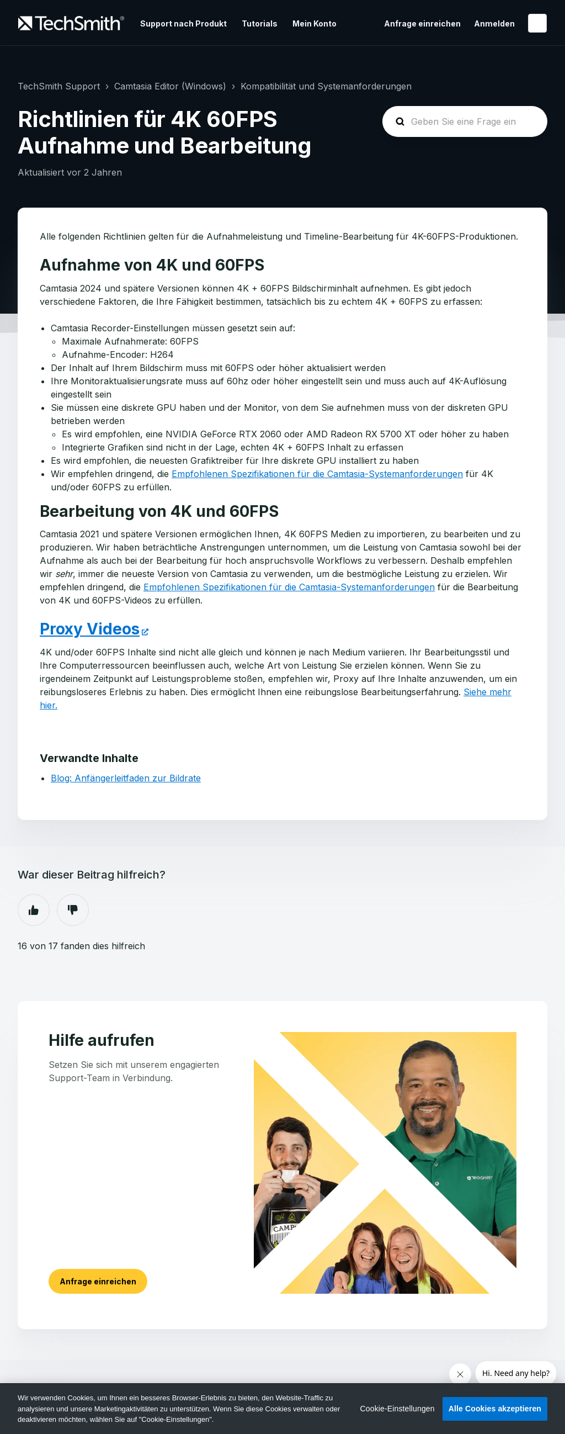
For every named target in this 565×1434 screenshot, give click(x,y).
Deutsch (537, 23)
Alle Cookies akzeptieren (495, 1408)
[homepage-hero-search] (464, 121)
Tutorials (260, 23)
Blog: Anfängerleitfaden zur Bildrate (126, 778)
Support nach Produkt (183, 23)
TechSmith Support (59, 86)
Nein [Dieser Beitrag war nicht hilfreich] (73, 910)
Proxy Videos (90, 629)
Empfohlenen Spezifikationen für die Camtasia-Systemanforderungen (317, 473)
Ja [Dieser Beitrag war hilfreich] (34, 910)
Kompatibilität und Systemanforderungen (326, 86)
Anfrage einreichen (422, 23)
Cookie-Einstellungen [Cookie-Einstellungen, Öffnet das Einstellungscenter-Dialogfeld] (397, 1408)
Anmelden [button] (494, 23)
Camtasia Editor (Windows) (170, 86)
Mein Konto (314, 23)
